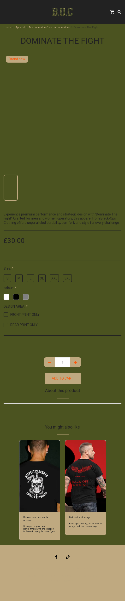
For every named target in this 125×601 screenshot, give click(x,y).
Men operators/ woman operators (49, 27)
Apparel (20, 27)
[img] (39, 476)
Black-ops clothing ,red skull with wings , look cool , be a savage (85, 524)
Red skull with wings (79, 517)
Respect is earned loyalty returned (35, 518)
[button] (5, 11)
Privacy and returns (61, 581)
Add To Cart (62, 378)
